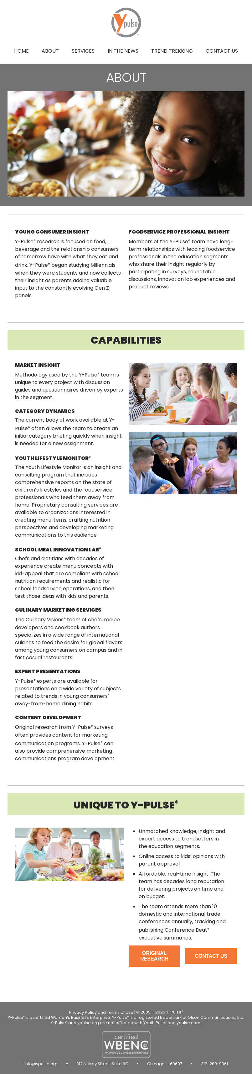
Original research (154, 955)
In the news (123, 51)
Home (21, 51)
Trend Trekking (172, 51)
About (50, 51)
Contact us (222, 51)
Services (83, 51)
